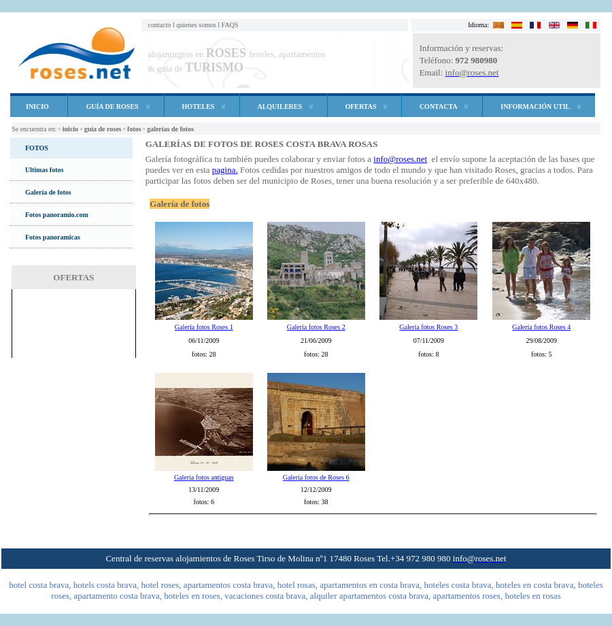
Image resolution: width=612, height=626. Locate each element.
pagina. (225, 170)
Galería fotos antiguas (204, 477)
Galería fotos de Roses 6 (316, 477)
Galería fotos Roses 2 (316, 327)
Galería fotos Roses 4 (541, 327)
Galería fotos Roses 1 (204, 327)
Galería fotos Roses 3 (428, 327)
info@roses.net (400, 159)
